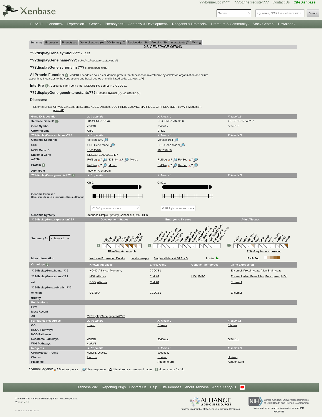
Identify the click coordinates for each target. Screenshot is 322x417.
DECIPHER (119, 106)
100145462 (94, 150)
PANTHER (141, 215)
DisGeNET (170, 106)
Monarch (115, 270)
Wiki (196, 42)
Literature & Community (229, 24)
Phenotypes (114, 24)
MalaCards (82, 106)
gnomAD (58, 110)
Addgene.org (165, 361)
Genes (94, 24)
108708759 (164, 150)
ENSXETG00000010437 (102, 154)
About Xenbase (197, 387)
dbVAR (182, 106)
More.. (134, 159)
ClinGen (69, 106)
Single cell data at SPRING (171, 258)
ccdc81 (91, 352)
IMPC (201, 276)
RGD (92, 282)
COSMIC (133, 106)
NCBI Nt (113, 159)
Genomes (54, 24)
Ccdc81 (154, 276)
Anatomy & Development (147, 24)
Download (286, 24)
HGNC (93, 270)
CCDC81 (155, 270)
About (224, 387)
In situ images (140, 258)
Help (153, 387)
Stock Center (263, 24)
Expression (75, 24)
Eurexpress (272, 276)
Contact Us (281, 2)
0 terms (162, 325)
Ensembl (236, 270)
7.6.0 (26, 402)
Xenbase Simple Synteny (103, 215)
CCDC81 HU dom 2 (96, 85)
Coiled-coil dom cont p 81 (66, 85)
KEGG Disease (100, 106)
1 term (91, 325)
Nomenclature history (97, 68)
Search (313, 13)
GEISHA (94, 292)
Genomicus (127, 215)
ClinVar (57, 106)
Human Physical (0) (109, 92)
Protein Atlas (251, 270)
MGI (92, 276)
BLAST (35, 24)
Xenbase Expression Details (107, 258)
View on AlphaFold (98, 170)
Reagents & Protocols (189, 24)
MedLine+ (194, 106)
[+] (142, 78)
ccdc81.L (163, 352)
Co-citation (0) (131, 92)
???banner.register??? (251, 2)
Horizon (92, 357)
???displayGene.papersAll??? (106, 316)
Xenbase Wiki (87, 387)
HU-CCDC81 (118, 85)
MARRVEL (147, 106)
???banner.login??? (214, 2)
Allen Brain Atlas (271, 270)
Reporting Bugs (114, 387)
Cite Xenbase (171, 387)
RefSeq (92, 159)
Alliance (103, 270)
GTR (159, 106)
